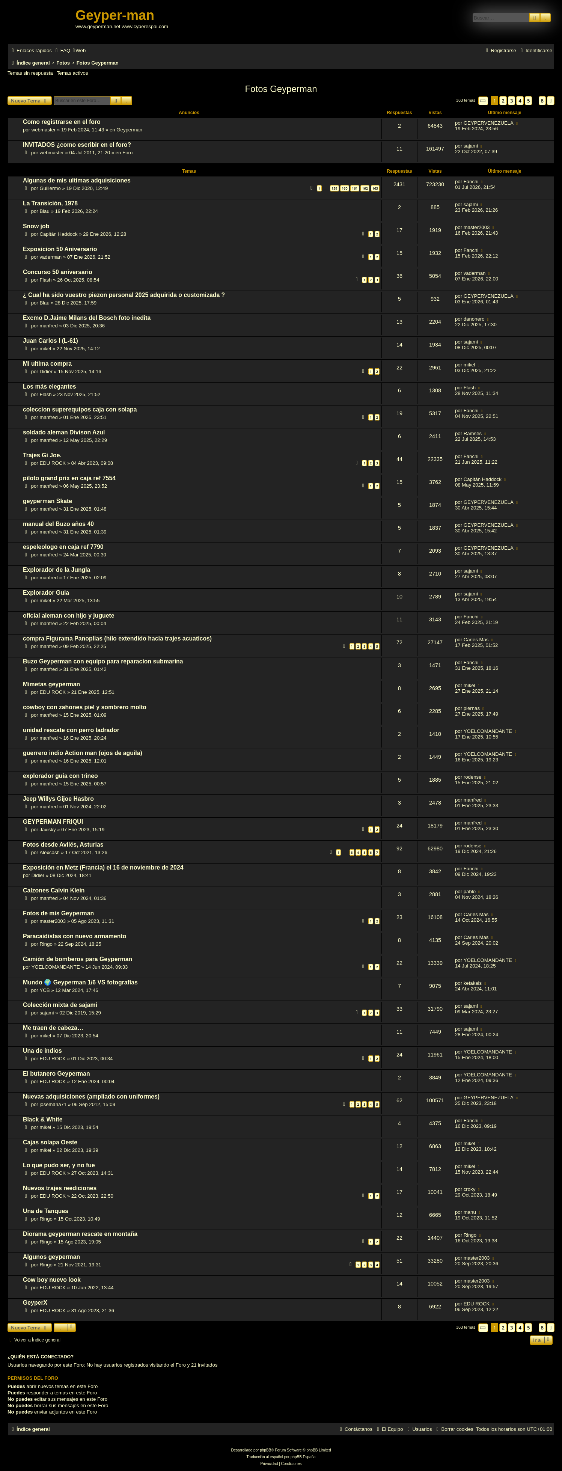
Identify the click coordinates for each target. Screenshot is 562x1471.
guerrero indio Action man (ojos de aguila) (82, 753)
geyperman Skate (47, 501)
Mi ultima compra (47, 363)
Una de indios (42, 1050)
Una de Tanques (45, 1211)
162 (365, 188)
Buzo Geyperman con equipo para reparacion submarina (103, 661)
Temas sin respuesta (30, 73)
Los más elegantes (49, 386)
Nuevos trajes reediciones (59, 1188)
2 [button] (503, 100)
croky (470, 1189)
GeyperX (35, 1302)
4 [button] (519, 100)
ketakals (473, 983)
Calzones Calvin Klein (53, 890)
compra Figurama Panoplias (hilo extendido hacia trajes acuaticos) (117, 638)
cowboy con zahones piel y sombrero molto (84, 707)
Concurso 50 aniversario (57, 272)
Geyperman (129, 130)
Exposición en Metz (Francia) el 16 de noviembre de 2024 (103, 867)
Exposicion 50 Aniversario (60, 249)
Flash (45, 280)
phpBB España (303, 1457)
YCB (44, 990)
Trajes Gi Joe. (42, 455)
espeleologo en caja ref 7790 (63, 547)
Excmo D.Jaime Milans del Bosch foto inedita (87, 318)
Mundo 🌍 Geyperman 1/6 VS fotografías (80, 982)
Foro (127, 152)
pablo (470, 891)
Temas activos (72, 73)
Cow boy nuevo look (52, 1280)
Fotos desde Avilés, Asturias (63, 844)
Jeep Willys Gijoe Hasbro (58, 799)
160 (344, 188)
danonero (474, 319)
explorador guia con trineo (60, 776)
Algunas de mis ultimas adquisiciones (77, 180)
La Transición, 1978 (50, 203)
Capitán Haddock (58, 234)
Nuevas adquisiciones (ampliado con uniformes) (91, 1096)
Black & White (43, 1119)
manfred (48, 326)
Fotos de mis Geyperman (58, 913)
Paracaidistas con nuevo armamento (74, 936)
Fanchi (471, 181)
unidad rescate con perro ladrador (71, 730)
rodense (473, 777)
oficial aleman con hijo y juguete (69, 615)
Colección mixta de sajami (60, 1005)
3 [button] (511, 100)
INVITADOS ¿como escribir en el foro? (77, 145)
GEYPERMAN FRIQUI (53, 821)
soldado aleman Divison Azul (64, 432)
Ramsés (473, 433)
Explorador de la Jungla (56, 570)
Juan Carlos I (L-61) (50, 341)
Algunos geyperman (51, 1257)
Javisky (47, 829)
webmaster (44, 130)
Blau (44, 211)
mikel (45, 348)
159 (334, 188)
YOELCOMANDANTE (488, 731)
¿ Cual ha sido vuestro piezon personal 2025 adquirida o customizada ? (124, 295)
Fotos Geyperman (281, 89)
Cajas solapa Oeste (50, 1142)
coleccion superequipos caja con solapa (80, 409)
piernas (472, 708)
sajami (471, 146)
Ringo (45, 944)
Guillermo (49, 188)
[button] (483, 100)
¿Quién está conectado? (41, 1356)
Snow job (36, 226)
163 (375, 188)
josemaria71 (52, 1104)
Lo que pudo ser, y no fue (59, 1165)
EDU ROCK (52, 463)
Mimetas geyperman (51, 684)
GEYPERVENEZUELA (489, 123)
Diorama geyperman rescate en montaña (80, 1234)
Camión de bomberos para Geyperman (77, 959)
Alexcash (49, 852)
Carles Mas (476, 639)
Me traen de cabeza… (53, 1028)
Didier (45, 371)
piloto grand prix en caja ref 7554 (69, 478)
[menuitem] (62, 50)
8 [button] (542, 100)
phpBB (265, 1450)
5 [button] (528, 100)
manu (470, 1212)
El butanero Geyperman (56, 1073)
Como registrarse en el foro (62, 122)
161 (354, 188)
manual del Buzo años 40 (58, 524)
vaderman (50, 257)
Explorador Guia (46, 592)
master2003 (477, 227)
